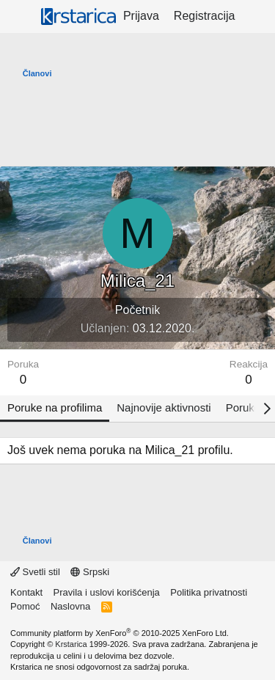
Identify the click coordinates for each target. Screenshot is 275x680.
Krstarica (71, 644)
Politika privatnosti (208, 592)
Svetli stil (35, 571)
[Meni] (20, 17)
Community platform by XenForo (119, 633)
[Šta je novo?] (257, 16)
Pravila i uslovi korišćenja (107, 592)
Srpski (89, 571)
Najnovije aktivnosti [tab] (163, 407)
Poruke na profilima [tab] (54, 407)
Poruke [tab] (243, 407)
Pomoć (25, 606)
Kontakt (26, 592)
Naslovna (70, 606)
